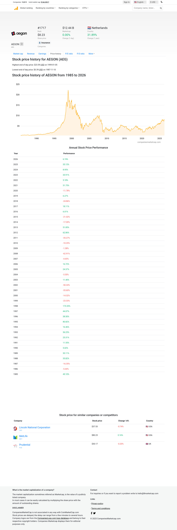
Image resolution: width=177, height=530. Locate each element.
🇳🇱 (97, 28)
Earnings (42, 54)
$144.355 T (45, 2)
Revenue (31, 54)
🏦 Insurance (44, 43)
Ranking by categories (68, 8)
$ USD (153, 2)
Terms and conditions (100, 508)
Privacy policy (97, 503)
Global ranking (26, 8)
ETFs (85, 8)
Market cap (18, 54)
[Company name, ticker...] (147, 8)
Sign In (127, 2)
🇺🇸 (139, 2)
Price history (55, 54)
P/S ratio (80, 54)
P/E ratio (69, 54)
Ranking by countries (45, 8)
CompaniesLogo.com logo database (53, 518)
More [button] (91, 54)
